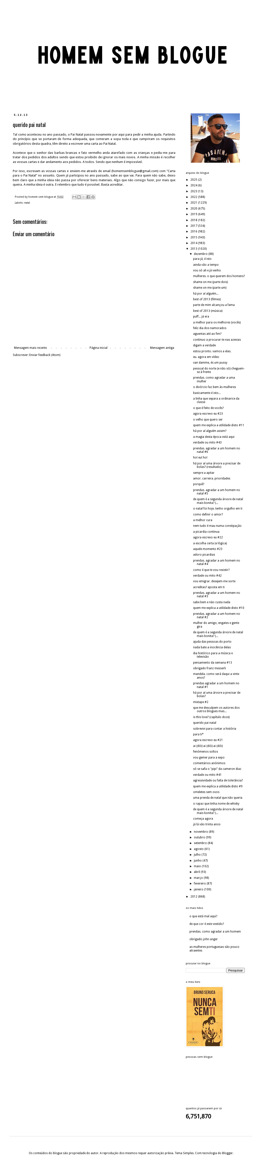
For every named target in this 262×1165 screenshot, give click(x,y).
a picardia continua (206, 531)
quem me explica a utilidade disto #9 (218, 786)
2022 (194, 197)
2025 (194, 179)
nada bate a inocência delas (212, 647)
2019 (194, 214)
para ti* (198, 734)
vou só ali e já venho (207, 270)
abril (197, 872)
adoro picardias (204, 554)
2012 (194, 896)
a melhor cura (202, 520)
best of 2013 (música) (207, 311)
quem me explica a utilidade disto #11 (218, 425)
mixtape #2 (200, 702)
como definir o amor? (208, 514)
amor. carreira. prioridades (211, 478)
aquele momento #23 (207, 549)
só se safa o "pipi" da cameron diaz (217, 769)
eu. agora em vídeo (206, 357)
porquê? (198, 484)
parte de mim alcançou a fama (214, 305)
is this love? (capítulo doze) (211, 717)
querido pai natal (204, 722)
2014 (194, 243)
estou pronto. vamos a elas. (212, 351)
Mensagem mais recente (30, 348)
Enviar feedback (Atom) (44, 355)
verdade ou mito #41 (207, 775)
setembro (201, 843)
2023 (194, 191)
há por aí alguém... (205, 293)
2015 (194, 237)
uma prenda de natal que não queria (217, 797)
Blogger (227, 1153)
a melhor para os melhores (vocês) (217, 322)
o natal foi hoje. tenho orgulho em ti (217, 508)
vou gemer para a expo (209, 757)
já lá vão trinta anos (206, 824)
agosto (199, 849)
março (199, 878)
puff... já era (201, 316)
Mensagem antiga (162, 348)
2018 (194, 220)
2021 (194, 202)
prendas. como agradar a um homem (215, 931)
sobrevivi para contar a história (214, 728)
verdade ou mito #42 (207, 575)
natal (27, 202)
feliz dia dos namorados (209, 328)
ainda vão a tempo (206, 264)
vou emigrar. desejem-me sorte (214, 581)
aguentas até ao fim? (207, 333)
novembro (201, 831)
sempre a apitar (204, 473)
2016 (194, 231)
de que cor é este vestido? (206, 924)
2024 (194, 185)
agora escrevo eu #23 (208, 413)
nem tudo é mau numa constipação (217, 526)
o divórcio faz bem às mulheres (214, 387)
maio (198, 866)
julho (197, 854)
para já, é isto (202, 259)
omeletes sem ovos (206, 792)
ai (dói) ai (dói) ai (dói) (208, 746)
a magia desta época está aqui (213, 437)
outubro (200, 837)
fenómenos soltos (205, 751)
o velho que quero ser (208, 419)
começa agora (203, 818)
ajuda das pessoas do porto (212, 641)
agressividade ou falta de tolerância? (218, 780)
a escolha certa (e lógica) (210, 543)
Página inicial (99, 348)
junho (198, 860)
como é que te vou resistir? (211, 570)
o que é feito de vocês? (208, 408)
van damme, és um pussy (210, 362)
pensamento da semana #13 (212, 662)
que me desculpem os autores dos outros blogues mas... (216, 709)
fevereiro (200, 883)
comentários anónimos (209, 763)
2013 (194, 248)
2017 (194, 226)
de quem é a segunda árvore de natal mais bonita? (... (218, 500)
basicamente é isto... (207, 393)
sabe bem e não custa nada (211, 602)
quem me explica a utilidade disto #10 (218, 608)
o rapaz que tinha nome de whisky (216, 803)
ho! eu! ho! (200, 457)
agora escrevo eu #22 (208, 537)
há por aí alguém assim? (209, 431)
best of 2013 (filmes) (207, 299)
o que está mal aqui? (203, 916)
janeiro (199, 889)
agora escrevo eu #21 (208, 740)
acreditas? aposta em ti (209, 587)
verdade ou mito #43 (207, 442)
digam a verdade (204, 345)
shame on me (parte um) (209, 287)
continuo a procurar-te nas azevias (217, 339)
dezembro (201, 254)
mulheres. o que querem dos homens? (219, 276)
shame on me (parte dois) (210, 282)
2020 (194, 208)
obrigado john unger (203, 939)
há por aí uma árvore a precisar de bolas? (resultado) (216, 465)
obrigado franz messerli (209, 668)
